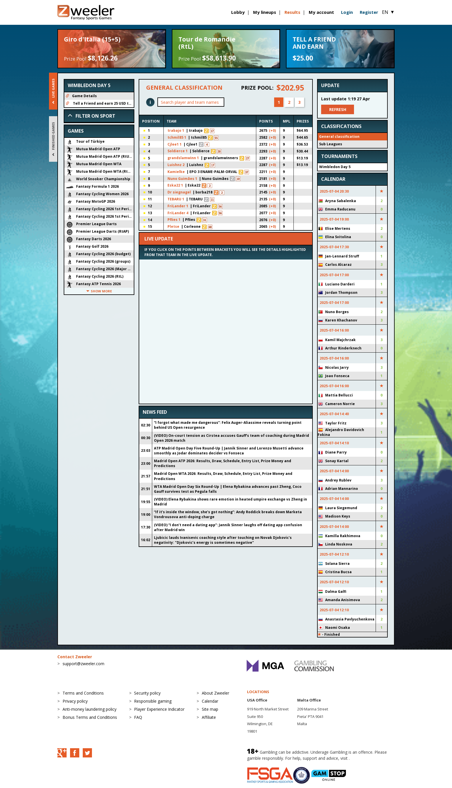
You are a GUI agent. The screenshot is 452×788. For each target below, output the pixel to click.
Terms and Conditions (83, 693)
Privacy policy (75, 701)
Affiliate (209, 717)
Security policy (147, 693)
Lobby (238, 12)
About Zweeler (215, 693)
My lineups (264, 12)
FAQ (138, 717)
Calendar (210, 701)
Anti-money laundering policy (89, 709)
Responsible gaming (153, 701)
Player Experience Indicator (159, 709)
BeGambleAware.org (370, 758)
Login (347, 12)
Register (369, 12)
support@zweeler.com (83, 663)
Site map (210, 709)
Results (292, 12)
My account (321, 12)
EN (388, 12)
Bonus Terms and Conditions (90, 717)
